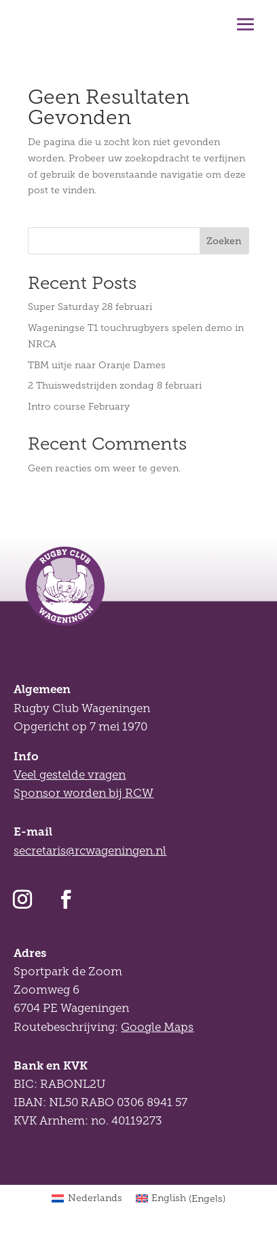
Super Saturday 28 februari (90, 307)
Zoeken (224, 240)
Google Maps (157, 1027)
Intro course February (79, 407)
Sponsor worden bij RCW (83, 793)
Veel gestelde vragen (70, 774)
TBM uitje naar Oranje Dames (97, 365)
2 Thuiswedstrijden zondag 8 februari (115, 385)
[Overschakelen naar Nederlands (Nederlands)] (87, 1199)
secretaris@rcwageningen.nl (90, 850)
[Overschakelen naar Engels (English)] (181, 1199)
